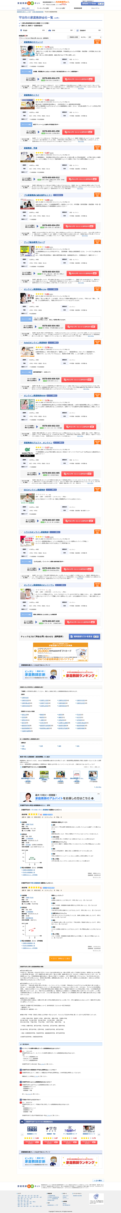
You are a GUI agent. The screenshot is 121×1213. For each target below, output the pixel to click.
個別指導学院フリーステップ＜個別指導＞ (60, 780)
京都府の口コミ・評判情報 (30, 875)
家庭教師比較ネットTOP (53, 1205)
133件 (51, 537)
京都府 (27, 824)
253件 (51, 153)
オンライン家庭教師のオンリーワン (39, 585)
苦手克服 (28, 844)
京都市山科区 (44, 706)
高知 (28, 1204)
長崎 (25, 1206)
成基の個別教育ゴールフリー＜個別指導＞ (28, 780)
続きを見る (81, 88)
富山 (28, 1198)
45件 (51, 347)
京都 (25, 1201)
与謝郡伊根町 (81, 728)
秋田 (26, 1195)
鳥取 (31, 1203)
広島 (19, 1203)
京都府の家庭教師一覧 (29, 870)
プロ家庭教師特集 (51, 1195)
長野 (22, 1198)
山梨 (41, 1197)
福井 (31, 1198)
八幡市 (42, 720)
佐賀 (22, 1206)
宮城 (35, 1195)
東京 (19, 1197)
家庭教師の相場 (51, 1200)
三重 (28, 1200)
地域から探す (26, 8)
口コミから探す (60, 8)
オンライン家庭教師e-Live (35, 289)
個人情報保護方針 (66, 1205)
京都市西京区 (62, 706)
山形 (28, 1195)
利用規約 (65, 1197)
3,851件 (52, 100)
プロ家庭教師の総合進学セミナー (38, 195)
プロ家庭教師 (29, 838)
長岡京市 (24, 720)
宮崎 (34, 1206)
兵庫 (41, 746)
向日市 (79, 717)
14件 (51, 200)
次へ (99, 1134)
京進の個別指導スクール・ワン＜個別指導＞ (77, 780)
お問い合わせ (65, 1195)
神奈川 (22, 1197)
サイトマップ (65, 1198)
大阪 (23, 746)
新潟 (19, 1198)
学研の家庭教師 (35, 883)
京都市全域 (25, 697)
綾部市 (60, 714)
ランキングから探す (43, 8)
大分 (31, 1206)
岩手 (32, 1195)
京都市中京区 (81, 700)
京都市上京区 (44, 700)
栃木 (37, 1197)
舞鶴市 (42, 714)
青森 (22, 1195)
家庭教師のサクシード (33, 42)
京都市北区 (25, 700)
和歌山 (24, 748)
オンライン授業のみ (52, 289)
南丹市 (24, 723)
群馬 (35, 1197)
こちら (42, 1064)
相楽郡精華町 (26, 728)
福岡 (19, 1206)
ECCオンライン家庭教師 (34, 490)
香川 (22, 1204)
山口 (25, 1203)
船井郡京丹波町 (63, 728)
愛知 (19, 1200)
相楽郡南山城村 (44, 728)
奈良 (78, 746)
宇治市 (79, 714)
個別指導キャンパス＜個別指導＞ (44, 779)
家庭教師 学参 (30, 148)
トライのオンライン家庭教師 (36, 532)
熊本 (28, 1206)
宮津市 (24, 717)
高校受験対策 (29, 918)
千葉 (28, 1197)
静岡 (22, 1200)
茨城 (32, 1197)
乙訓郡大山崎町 (63, 723)
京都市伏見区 (26, 706)
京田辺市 (61, 720)
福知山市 (24, 714)
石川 (25, 1198)
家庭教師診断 (78, 8)
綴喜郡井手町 (26, 725)
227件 (51, 47)
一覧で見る (98, 787)
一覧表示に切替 (73, 37)
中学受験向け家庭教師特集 (53, 1197)
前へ (22, 1134)
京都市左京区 (62, 700)
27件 (51, 247)
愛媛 (19, 1204)
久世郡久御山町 (81, 723)
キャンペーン (95, 8)
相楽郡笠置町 (62, 725)
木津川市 (42, 723)
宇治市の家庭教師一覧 (29, 872)
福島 (37, 1195)
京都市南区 (61, 703)
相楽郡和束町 (81, 725)
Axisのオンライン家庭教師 (35, 343)
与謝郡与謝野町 (26, 731)
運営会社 (65, 1203)
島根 (28, 1203)
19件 (51, 447)
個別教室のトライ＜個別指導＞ (93, 779)
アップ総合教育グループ (34, 242)
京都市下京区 (44, 703)
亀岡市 (42, 717)
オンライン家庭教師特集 (53, 1198)
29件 (51, 294)
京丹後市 (79, 720)
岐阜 (25, 1200)
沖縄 (41, 1206)
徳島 (25, 1204)
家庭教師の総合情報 (77, 1195)
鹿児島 (37, 1206)
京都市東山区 (26, 703)
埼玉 (26, 1197)
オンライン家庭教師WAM (35, 396)
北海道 (19, 1195)
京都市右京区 (81, 703)
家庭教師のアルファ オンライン (38, 443)
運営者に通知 (97, 877)
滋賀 (59, 746)
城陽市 (60, 717)
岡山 (22, 1203)
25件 (51, 400)
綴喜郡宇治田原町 (45, 725)
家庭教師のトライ (31, 95)
